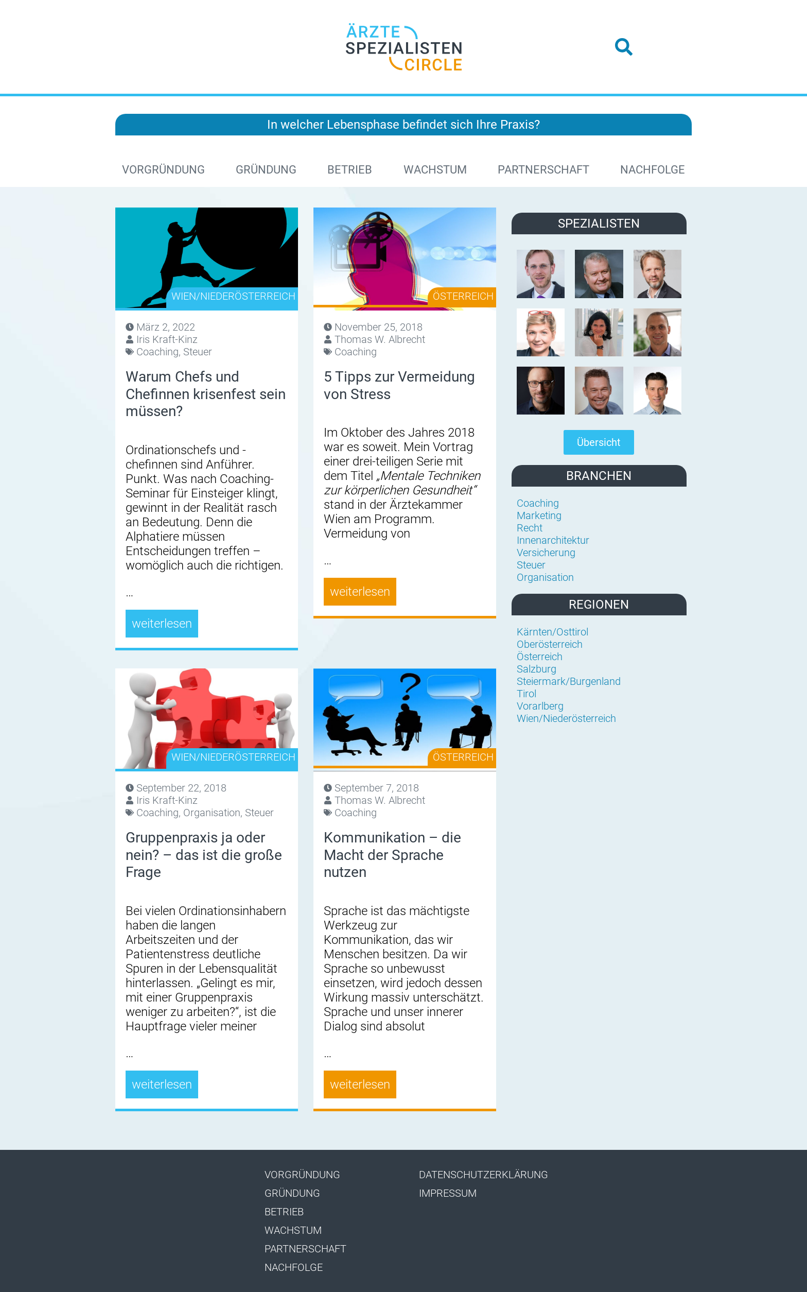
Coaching (157, 352)
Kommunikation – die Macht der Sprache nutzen (392, 855)
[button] (623, 47)
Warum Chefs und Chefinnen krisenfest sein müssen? (206, 394)
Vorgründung (163, 169)
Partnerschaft (543, 169)
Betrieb (349, 169)
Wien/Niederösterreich (233, 296)
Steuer (197, 352)
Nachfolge (652, 169)
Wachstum (435, 169)
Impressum (448, 1193)
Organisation (211, 812)
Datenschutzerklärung (483, 1174)
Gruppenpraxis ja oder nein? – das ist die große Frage (204, 855)
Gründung (266, 169)
